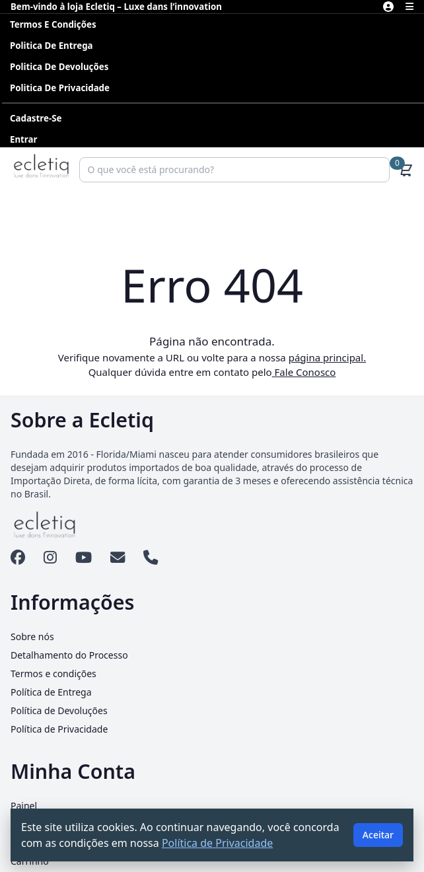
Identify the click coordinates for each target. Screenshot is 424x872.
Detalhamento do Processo (69, 655)
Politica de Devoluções (59, 67)
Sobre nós (32, 636)
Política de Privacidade (59, 729)
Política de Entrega (51, 692)
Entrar (23, 139)
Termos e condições (53, 24)
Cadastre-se (35, 118)
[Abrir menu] (409, 6)
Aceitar (378, 834)
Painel (24, 805)
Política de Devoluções (59, 710)
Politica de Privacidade (60, 88)
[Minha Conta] (388, 6)
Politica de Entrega (51, 46)
